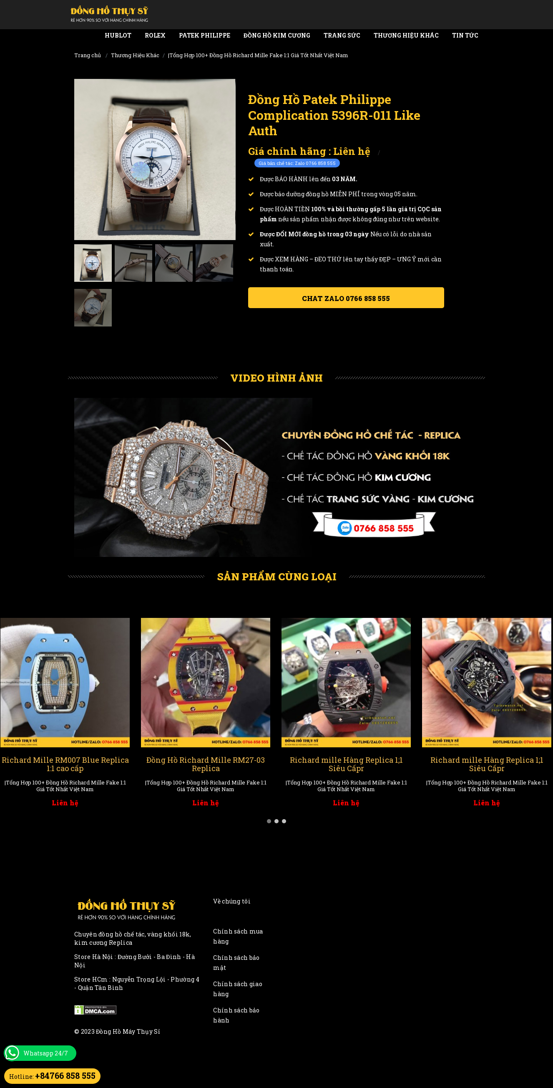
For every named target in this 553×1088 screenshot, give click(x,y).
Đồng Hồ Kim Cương (277, 35)
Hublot (118, 35)
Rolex (155, 35)
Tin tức (465, 35)
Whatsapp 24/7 (45, 1053)
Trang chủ (87, 55)
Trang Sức (342, 35)
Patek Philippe (204, 35)
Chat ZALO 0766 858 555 (346, 298)
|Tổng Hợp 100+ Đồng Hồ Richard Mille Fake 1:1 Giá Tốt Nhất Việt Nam (258, 55)
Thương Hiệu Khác (406, 35)
